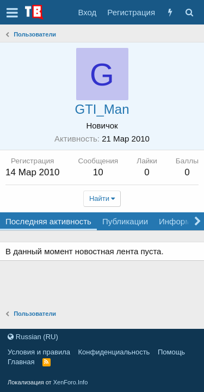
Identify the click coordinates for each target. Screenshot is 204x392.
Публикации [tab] (125, 221)
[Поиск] (189, 12)
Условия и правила (39, 352)
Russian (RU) (33, 337)
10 (98, 172)
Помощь (171, 352)
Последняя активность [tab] (48, 221)
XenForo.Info (70, 382)
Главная (21, 362)
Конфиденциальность (114, 352)
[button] (12, 12)
